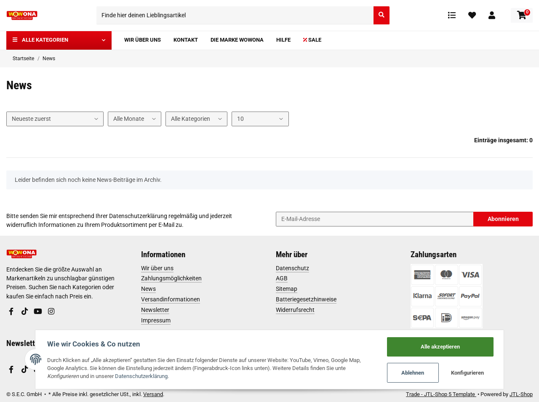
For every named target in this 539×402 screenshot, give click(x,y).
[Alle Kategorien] (196, 119)
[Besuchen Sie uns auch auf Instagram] (51, 312)
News (148, 288)
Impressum (156, 320)
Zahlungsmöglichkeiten (171, 278)
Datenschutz (292, 268)
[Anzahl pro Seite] (260, 119)
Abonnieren (503, 219)
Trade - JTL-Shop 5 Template (441, 394)
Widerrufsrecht (295, 309)
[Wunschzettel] (472, 15)
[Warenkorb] (522, 15)
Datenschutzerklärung (138, 216)
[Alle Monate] (134, 119)
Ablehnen (414, 373)
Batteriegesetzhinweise (306, 299)
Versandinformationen (170, 299)
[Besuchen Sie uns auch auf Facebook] (11, 312)
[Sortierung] (55, 119)
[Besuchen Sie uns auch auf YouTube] (38, 312)
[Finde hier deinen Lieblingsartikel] (235, 15)
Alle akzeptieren (441, 346)
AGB (282, 278)
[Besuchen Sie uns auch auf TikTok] (24, 312)
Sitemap (286, 288)
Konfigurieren (469, 373)
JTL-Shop (521, 394)
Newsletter (155, 309)
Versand (153, 394)
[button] (492, 15)
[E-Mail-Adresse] (375, 219)
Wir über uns (157, 268)
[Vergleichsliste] (452, 15)
